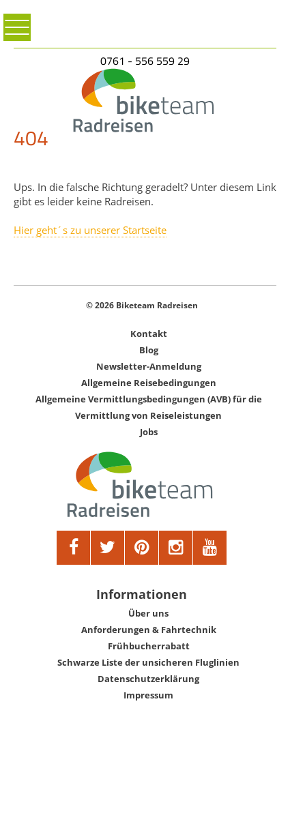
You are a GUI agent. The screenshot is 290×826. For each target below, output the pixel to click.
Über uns (148, 613)
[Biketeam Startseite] (145, 100)
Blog (148, 350)
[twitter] (108, 548)
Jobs (149, 432)
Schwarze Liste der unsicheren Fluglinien (148, 662)
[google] (176, 548)
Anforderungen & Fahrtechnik (148, 629)
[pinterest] (142, 548)
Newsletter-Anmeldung (148, 366)
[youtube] (210, 548)
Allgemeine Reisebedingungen (148, 383)
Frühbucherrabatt (149, 646)
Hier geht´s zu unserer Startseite (90, 230)
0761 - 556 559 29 (145, 61)
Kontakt (148, 333)
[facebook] (74, 548)
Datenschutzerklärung (148, 679)
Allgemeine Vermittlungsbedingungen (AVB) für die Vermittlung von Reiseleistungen (148, 407)
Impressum (148, 695)
